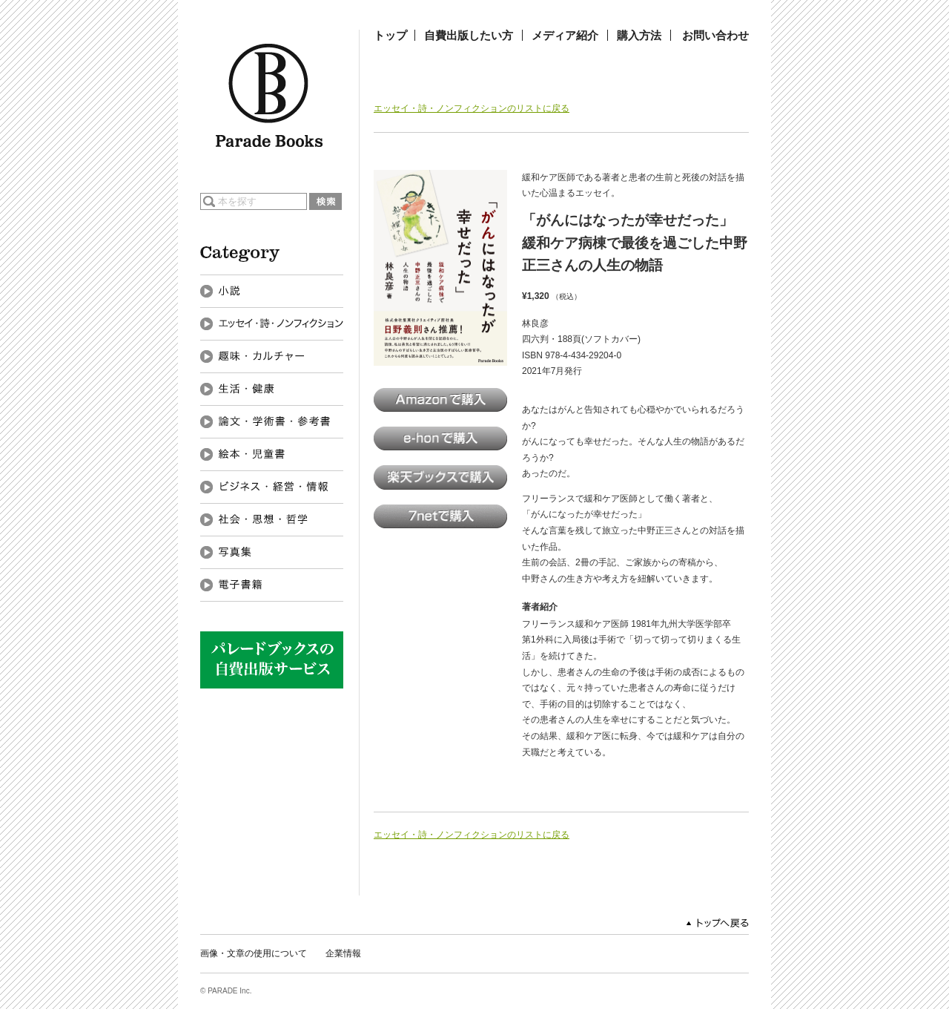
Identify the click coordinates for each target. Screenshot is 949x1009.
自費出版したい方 (468, 35)
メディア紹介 (565, 35)
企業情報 (343, 953)
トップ (390, 35)
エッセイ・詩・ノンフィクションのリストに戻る (471, 108)
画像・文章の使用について (253, 953)
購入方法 (639, 35)
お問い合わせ (715, 35)
